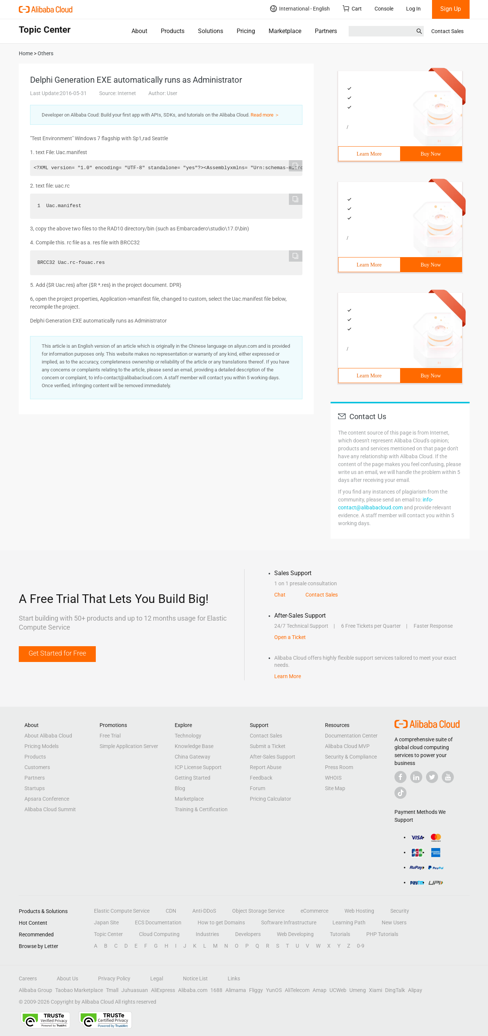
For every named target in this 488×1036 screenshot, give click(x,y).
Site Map (335, 788)
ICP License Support (198, 767)
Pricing (246, 31)
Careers (28, 978)
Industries (207, 934)
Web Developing (295, 934)
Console (384, 9)
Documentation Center (351, 736)
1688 (216, 990)
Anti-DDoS (204, 911)
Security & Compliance (351, 757)
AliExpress (163, 990)
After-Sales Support (272, 757)
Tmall (112, 990)
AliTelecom (297, 990)
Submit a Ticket (268, 746)
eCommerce (314, 911)
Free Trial (110, 736)
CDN (171, 911)
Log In (413, 9)
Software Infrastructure (288, 922)
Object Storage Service (258, 911)
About (139, 31)
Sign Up (450, 8)
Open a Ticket (290, 637)
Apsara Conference (46, 799)
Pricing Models (41, 746)
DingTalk (395, 990)
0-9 (360, 946)
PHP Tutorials (382, 934)
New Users (394, 922)
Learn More (369, 154)
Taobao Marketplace (79, 990)
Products (172, 31)
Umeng (357, 990)
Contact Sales (447, 31)
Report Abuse (265, 767)
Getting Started (192, 778)
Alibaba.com (192, 990)
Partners (326, 31)
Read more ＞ (265, 115)
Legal (156, 978)
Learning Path (349, 922)
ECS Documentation (158, 922)
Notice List (195, 978)
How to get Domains (221, 922)
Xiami (375, 990)
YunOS (274, 990)
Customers (37, 767)
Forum (257, 788)
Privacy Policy (114, 978)
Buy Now (430, 154)
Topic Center (108, 934)
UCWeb (337, 990)
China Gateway (192, 757)
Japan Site (106, 922)
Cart (352, 8)
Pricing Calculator (270, 799)
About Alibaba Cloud (48, 736)
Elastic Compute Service (122, 911)
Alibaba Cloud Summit (50, 809)
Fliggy (256, 990)
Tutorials (340, 934)
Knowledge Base (194, 746)
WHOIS (333, 778)
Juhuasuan (134, 990)
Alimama (235, 990)
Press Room (339, 767)
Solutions (210, 31)
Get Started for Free (57, 653)
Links (234, 978)
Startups (34, 788)
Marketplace (285, 31)
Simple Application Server (129, 746)
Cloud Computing (159, 934)
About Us (67, 978)
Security (399, 911)
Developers (248, 934)
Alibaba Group (35, 990)
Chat (280, 595)
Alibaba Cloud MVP (347, 746)
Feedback (261, 778)
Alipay (415, 990)
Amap (319, 990)
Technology (188, 736)
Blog (180, 788)
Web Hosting (359, 911)
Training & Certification (201, 809)
